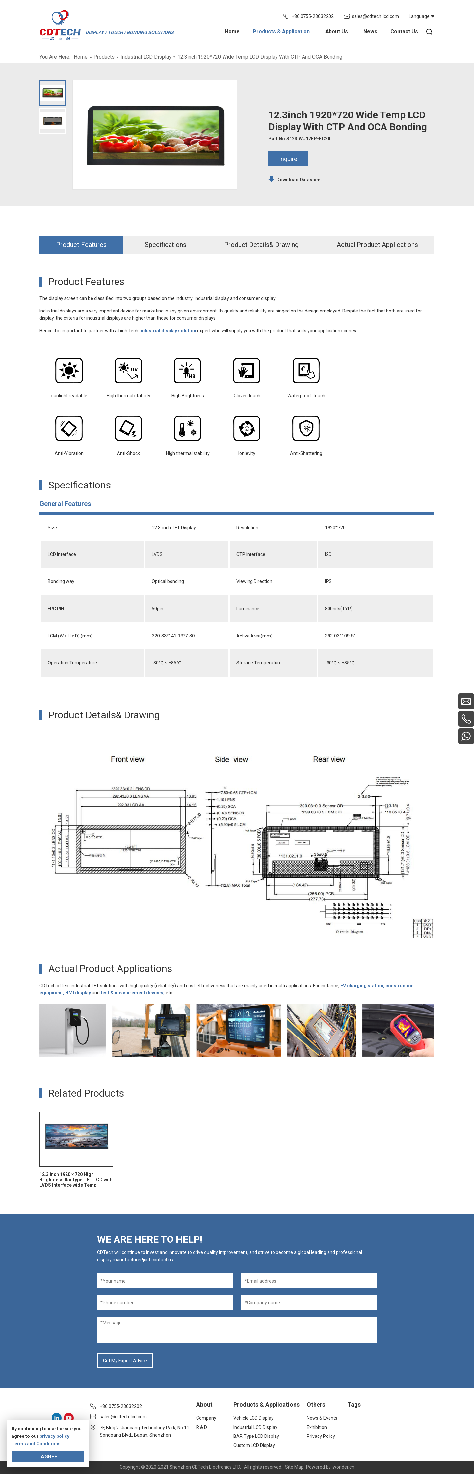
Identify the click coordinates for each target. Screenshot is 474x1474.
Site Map (294, 1467)
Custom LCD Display (254, 1445)
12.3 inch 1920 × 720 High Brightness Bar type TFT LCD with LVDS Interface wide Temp (76, 1179)
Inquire (288, 158)
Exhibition (317, 1427)
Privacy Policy (321, 1436)
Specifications (165, 245)
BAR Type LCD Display (256, 1436)
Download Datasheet (299, 179)
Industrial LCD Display (255, 1427)
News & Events (322, 1418)
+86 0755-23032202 (313, 16)
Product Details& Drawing (261, 245)
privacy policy (54, 1436)
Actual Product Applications (377, 245)
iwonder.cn (343, 1467)
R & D (201, 1427)
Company (206, 1418)
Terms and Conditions (36, 1443)
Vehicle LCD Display (253, 1418)
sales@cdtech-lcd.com (375, 16)
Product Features (81, 245)
